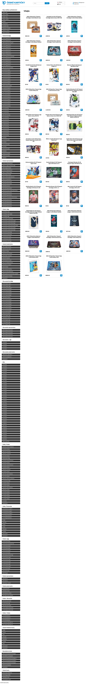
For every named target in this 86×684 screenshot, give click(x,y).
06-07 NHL (5, 402)
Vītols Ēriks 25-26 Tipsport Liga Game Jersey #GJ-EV (33, 115)
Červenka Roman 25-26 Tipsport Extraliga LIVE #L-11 (54, 187)
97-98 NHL (5, 423)
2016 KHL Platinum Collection (8, 478)
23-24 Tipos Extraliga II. (7, 292)
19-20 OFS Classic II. (7, 76)
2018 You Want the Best (7, 85)
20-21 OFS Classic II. (7, 72)
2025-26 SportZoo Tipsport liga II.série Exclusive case (54, 90)
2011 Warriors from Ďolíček (8, 595)
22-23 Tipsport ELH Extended (8, 56)
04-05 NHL (5, 407)
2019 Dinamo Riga (6, 458)
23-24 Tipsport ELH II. (7, 49)
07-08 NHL (5, 400)
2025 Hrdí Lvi (5, 578)
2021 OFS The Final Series (8, 67)
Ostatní (4, 21)
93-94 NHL (5, 432)
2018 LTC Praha (6, 251)
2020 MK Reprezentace (7, 192)
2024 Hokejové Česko (7, 174)
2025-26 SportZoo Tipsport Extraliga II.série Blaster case (33, 17)
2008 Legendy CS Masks (7, 275)
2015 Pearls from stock (7, 260)
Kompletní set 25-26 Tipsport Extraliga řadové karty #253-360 (54, 17)
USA (3, 643)
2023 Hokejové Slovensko (8, 334)
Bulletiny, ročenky (6, 30)
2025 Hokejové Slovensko (8, 329)
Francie (4, 632)
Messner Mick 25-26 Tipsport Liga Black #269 (74, 65)
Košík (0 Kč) (76, 3)
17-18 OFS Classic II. (7, 87)
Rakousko (4, 529)
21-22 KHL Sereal (6, 449)
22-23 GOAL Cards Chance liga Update (10, 225)
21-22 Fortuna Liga (6, 603)
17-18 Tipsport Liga (6, 322)
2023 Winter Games (6, 297)
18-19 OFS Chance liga (7, 234)
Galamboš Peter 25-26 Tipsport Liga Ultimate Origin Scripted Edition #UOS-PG (74, 116)
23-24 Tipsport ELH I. (7, 51)
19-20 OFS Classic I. (7, 78)
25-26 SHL (5, 342)
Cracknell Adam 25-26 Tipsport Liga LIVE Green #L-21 (54, 163)
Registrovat (81, 2)
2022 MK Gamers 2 (6, 185)
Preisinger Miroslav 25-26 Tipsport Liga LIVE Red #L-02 (74, 163)
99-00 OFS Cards (6, 148)
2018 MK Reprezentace (7, 199)
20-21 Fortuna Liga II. (7, 566)
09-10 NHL (5, 396)
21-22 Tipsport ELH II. (7, 63)
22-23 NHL (5, 366)
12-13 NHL (5, 389)
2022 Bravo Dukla (6, 590)
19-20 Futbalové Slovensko (8, 607)
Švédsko (4, 531)
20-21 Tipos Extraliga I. (7, 310)
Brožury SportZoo (6, 32)
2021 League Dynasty (7, 246)
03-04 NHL (5, 409)
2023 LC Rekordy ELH (7, 54)
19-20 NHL (5, 373)
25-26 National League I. (7, 511)
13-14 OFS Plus (6, 108)
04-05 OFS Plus (6, 130)
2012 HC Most (5, 266)
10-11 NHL (5, 393)
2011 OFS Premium (6, 114)
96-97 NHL (5, 425)
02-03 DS (4, 137)
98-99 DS (4, 157)
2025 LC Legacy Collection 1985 (9, 165)
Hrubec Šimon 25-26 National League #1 (54, 65)
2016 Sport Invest (6, 677)
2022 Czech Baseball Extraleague (9, 662)
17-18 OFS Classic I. (6, 90)
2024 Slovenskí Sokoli (7, 600)
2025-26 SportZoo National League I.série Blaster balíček (54, 211)
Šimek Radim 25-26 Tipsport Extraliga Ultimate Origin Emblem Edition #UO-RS (33, 212)
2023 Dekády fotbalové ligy (8, 554)
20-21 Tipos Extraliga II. (7, 308)
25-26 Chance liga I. (6, 541)
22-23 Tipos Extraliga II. (7, 299)
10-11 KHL (5, 500)
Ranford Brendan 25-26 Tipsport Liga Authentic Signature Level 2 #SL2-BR (74, 90)
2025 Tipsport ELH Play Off (8, 42)
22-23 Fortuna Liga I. (7, 559)
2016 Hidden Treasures (7, 255)
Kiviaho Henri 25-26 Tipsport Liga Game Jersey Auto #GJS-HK (54, 115)
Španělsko (5, 639)
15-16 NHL (5, 382)
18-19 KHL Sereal (6, 467)
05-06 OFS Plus (6, 128)
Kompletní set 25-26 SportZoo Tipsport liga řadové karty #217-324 (33, 140)
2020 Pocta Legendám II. (7, 354)
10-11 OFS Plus (6, 117)
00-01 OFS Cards (6, 144)
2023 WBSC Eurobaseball (8, 655)
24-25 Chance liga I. (6, 548)
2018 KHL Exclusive (6, 469)
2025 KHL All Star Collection (8, 446)
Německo (4, 522)
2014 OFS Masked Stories (8, 262)
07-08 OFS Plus (6, 123)
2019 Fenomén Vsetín (7, 248)
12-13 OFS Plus (6, 110)
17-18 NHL (5, 378)
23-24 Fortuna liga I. (6, 552)
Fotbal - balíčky (6, 19)
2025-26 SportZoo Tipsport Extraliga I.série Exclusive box (53, 237)
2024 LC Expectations (7, 179)
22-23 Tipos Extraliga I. (7, 301)
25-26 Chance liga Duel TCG (8, 543)
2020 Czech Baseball (7, 664)
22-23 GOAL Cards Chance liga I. (9, 229)
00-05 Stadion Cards (7, 679)
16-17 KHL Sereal (6, 476)
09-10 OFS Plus (6, 119)
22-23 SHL (5, 346)
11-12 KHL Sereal (6, 498)
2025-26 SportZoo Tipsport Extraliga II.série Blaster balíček (33, 41)
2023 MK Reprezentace (7, 181)
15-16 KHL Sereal (6, 482)
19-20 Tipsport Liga (6, 315)
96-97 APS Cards (6, 570)
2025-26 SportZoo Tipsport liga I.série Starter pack (33, 256)
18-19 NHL (5, 375)
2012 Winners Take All (7, 264)
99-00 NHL (5, 418)
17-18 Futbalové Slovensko (8, 609)
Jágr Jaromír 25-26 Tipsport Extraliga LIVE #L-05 (74, 187)
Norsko (4, 524)
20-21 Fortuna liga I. (6, 568)
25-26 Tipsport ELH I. (7, 40)
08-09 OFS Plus (6, 121)
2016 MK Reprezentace (7, 203)
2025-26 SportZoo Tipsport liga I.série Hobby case (54, 256)
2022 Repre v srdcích (7, 583)
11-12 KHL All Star (6, 496)
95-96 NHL (5, 427)
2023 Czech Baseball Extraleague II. (10, 658)
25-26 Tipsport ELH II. (7, 38)
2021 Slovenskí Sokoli (7, 605)
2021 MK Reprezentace (7, 188)
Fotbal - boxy (5, 16)
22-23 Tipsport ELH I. (7, 60)
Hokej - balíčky (5, 14)
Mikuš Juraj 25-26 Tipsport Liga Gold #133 (54, 139)
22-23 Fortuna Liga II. (7, 557)
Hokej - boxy (5, 12)
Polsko (4, 526)
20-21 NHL (5, 371)
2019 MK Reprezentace (7, 194)
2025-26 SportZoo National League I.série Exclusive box (74, 211)
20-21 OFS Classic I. (7, 74)
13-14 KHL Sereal (6, 491)
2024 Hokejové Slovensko (8, 332)
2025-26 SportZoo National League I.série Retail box (33, 237)
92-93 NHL (5, 434)
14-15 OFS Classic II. (7, 101)
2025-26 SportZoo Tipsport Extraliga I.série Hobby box (74, 237)
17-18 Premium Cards (7, 238)
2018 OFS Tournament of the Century (10, 197)
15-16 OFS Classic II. (7, 96)
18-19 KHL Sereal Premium (8, 464)
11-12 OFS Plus (6, 112)
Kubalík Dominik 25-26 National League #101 (33, 65)
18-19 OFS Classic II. (7, 81)
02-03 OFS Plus (6, 135)
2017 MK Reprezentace (7, 201)
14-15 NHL (5, 384)
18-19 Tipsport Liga (6, 319)
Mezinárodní (5, 533)
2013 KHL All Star (6, 489)
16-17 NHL (5, 380)
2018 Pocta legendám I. (7, 356)
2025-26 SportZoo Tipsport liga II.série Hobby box (33, 90)
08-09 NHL (5, 398)
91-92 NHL (5, 436)
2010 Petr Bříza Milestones (8, 271)
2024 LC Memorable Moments (8, 176)
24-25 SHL (5, 344)
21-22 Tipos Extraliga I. (7, 306)
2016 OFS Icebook (6, 257)
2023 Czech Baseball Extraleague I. (9, 660)
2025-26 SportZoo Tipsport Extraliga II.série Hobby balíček (74, 17)
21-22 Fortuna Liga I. (7, 563)
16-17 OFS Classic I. (7, 94)
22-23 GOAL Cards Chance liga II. (9, 227)
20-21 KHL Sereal (6, 455)
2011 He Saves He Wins (7, 269)
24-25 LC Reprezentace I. (8, 170)
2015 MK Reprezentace (7, 206)
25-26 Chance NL (6, 588)
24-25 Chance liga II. (7, 545)
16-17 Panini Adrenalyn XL (8, 624)
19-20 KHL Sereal (6, 462)
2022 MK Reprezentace (7, 183)
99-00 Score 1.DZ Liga (7, 241)
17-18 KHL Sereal (6, 471)
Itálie (4, 634)
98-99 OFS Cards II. (6, 153)
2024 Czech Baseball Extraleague (9, 653)
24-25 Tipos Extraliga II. (7, 288)
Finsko (4, 520)
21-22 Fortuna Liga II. (7, 561)
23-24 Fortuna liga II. (7, 550)
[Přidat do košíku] (41, 36)
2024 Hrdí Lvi (5, 580)
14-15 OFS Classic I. (7, 103)
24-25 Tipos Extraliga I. (7, 290)
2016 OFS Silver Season (7, 253)
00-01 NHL (5, 416)
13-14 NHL (5, 387)
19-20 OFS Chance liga (7, 232)
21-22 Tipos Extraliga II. (7, 304)
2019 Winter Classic (6, 317)
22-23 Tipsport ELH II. (7, 58)
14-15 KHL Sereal (6, 485)
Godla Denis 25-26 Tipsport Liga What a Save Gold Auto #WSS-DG (74, 140)
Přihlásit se (75, 2)
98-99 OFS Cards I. (6, 155)
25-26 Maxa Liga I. (6, 211)
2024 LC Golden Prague (7, 172)
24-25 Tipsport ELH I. (7, 47)
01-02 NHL (5, 414)
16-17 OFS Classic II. (7, 92)
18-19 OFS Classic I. (7, 83)
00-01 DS (4, 146)
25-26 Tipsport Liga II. (7, 283)
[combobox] (61, 2)
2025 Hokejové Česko (7, 167)
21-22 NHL (5, 369)
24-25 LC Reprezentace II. (8, 163)
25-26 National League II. (7, 508)
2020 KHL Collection (7, 453)
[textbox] (61, 2)
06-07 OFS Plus (6, 126)
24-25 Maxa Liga (6, 216)
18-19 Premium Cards (7, 236)
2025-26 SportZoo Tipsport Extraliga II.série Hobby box (54, 41)
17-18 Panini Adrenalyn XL (8, 622)
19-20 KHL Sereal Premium (8, 460)
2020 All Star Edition (7, 313)
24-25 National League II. (7, 513)
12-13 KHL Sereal (6, 494)
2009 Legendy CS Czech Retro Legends (10, 273)
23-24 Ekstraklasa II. (7, 617)
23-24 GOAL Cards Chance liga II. (9, 220)
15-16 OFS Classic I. (7, 99)
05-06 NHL (5, 405)
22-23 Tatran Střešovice (7, 672)
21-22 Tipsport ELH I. (7, 65)
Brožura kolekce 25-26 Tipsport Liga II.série (33, 163)
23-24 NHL (5, 364)
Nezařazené (5, 278)
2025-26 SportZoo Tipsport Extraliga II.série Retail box (74, 41)
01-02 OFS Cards (6, 139)
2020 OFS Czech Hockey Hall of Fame (10, 190)
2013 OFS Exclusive (7, 105)
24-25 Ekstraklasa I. (6, 615)
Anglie (4, 630)
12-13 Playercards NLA (7, 517)
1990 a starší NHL (6, 441)
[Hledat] (47, 3)
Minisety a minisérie (6, 28)
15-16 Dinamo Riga (6, 480)
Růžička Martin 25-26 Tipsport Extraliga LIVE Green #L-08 (33, 187)
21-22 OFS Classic (6, 69)
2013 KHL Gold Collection (8, 487)
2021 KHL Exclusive (6, 451)
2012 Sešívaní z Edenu (7, 593)
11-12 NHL (5, 391)
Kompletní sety (6, 25)
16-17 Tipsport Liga (6, 324)
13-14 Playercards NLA (7, 515)
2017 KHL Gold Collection (8, 473)
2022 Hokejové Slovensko (8, 336)
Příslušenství (5, 23)
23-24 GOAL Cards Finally (8, 218)
